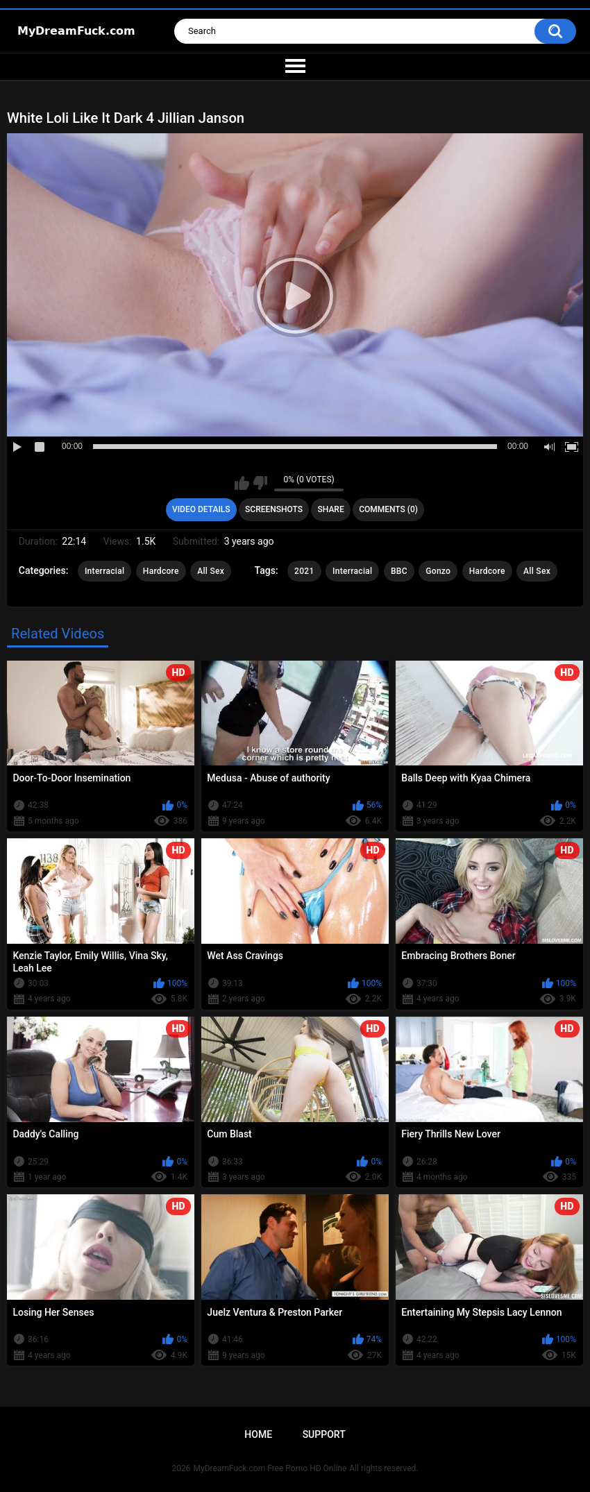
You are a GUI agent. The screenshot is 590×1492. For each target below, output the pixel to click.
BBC (399, 571)
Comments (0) (388, 509)
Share (331, 509)
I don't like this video (260, 483)
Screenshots (274, 509)
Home (258, 1434)
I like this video (242, 483)
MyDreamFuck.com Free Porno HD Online (270, 1468)
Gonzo (437, 571)
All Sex (210, 571)
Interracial (104, 571)
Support (324, 1434)
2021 (304, 571)
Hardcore (161, 571)
